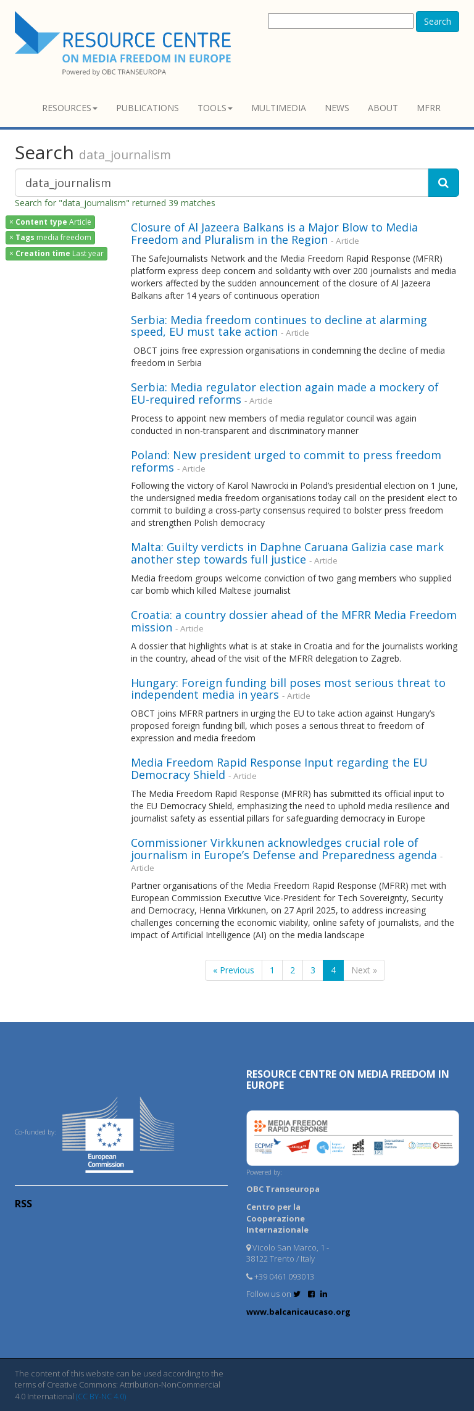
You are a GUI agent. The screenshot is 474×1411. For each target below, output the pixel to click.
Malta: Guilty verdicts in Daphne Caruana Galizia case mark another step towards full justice (287, 553)
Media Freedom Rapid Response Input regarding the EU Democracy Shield (279, 768)
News (337, 108)
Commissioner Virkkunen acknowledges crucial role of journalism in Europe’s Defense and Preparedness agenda (284, 848)
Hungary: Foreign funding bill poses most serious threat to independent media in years (288, 688)
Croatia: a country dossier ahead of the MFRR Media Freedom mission (294, 621)
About (383, 108)
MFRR (429, 108)
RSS (23, 1203)
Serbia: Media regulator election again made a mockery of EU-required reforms (285, 393)
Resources (70, 108)
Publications (147, 108)
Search (437, 21)
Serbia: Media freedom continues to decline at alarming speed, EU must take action (279, 325)
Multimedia (278, 108)
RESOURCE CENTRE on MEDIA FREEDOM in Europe (347, 1079)
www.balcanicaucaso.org (298, 1311)
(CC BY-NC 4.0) (101, 1396)
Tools (215, 108)
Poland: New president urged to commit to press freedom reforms (286, 461)
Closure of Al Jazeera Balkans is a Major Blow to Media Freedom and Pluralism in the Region (274, 233)
